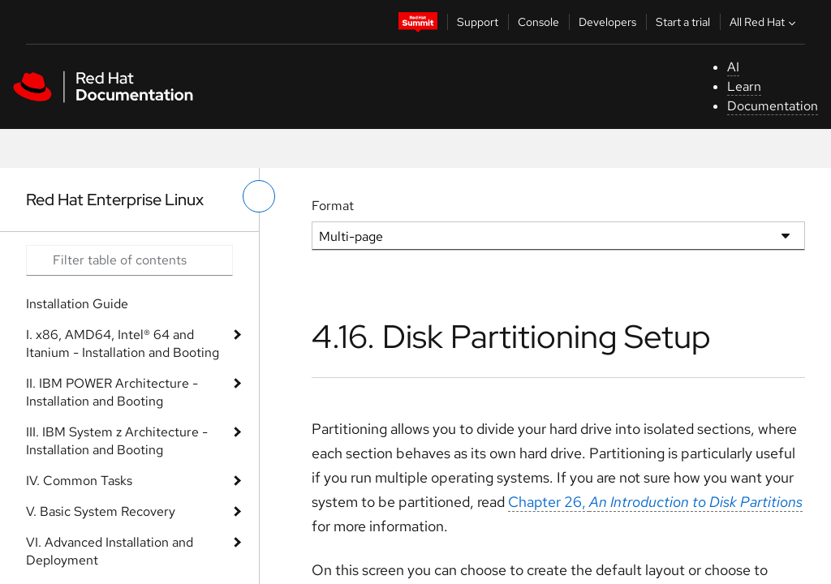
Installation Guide (77, 303)
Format (333, 205)
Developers (607, 22)
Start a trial (683, 22)
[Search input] (129, 260)
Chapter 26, (655, 501)
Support (477, 22)
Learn (744, 86)
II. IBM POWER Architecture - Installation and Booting (112, 392)
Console (538, 22)
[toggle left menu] (259, 196)
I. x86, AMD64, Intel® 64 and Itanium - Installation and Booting (122, 343)
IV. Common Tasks (79, 480)
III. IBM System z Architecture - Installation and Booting (117, 440)
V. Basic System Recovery (100, 511)
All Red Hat (764, 22)
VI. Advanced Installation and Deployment (109, 551)
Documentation (772, 105)
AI (733, 66)
